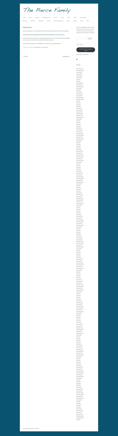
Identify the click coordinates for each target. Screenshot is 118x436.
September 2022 (80, 99)
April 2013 (78, 299)
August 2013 (79, 291)
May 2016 (78, 232)
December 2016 (79, 219)
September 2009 (80, 376)
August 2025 (79, 72)
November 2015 (79, 243)
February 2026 (79, 68)
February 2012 (79, 324)
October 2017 (79, 201)
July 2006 (78, 419)
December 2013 (79, 284)
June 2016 (78, 230)
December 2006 (79, 416)
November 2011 (79, 329)
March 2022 (79, 108)
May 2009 (78, 383)
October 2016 (79, 223)
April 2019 (78, 169)
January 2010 (79, 369)
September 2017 (80, 203)
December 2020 (79, 133)
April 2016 (78, 234)
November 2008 (79, 394)
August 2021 (79, 119)
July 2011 (78, 336)
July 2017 (78, 207)
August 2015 (79, 248)
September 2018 (80, 182)
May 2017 (78, 210)
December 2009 (79, 371)
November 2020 (79, 135)
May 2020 (78, 146)
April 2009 (78, 385)
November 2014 (79, 264)
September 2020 (80, 138)
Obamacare (66, 56)
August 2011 (79, 335)
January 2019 (79, 174)
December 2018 (79, 176)
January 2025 (79, 74)
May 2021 (78, 124)
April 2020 (78, 147)
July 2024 (78, 79)
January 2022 (79, 111)
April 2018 (78, 191)
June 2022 (78, 102)
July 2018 (78, 185)
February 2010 (79, 367)
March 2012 (79, 322)
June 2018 (78, 187)
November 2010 (79, 351)
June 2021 (78, 122)
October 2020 (79, 137)
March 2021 (79, 128)
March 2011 (79, 344)
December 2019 (79, 155)
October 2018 (79, 180)
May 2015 (78, 254)
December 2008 (79, 392)
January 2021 (79, 131)
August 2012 (79, 313)
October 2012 (79, 309)
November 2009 (79, 372)
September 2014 (80, 268)
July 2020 (78, 142)
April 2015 (78, 255)
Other (81, 21)
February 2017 (79, 216)
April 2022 (78, 106)
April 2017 (78, 212)
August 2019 (79, 162)
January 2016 (79, 239)
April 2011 (78, 342)
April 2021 (78, 126)
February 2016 (79, 237)
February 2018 (79, 194)
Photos (49, 21)
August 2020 (79, 140)
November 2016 (79, 221)
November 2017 (79, 200)
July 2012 (78, 315)
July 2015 (78, 250)
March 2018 (79, 192)
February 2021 (79, 129)
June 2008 (78, 403)
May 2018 (78, 189)
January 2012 (79, 326)
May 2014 (78, 275)
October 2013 (79, 288)
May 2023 (78, 90)
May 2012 (78, 318)
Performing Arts (46, 17)
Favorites (32, 21)
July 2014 (78, 272)
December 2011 (79, 327)
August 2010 (79, 356)
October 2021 (79, 115)
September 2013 (80, 290)
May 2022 (78, 104)
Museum (37, 17)
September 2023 (80, 86)
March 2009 (79, 387)
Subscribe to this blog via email (85, 49)
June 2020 (78, 144)
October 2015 (79, 245)
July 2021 (78, 120)
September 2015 (80, 246)
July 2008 (78, 401)
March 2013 (79, 300)
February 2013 (79, 302)
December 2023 (79, 83)
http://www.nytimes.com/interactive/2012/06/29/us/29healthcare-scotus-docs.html (43, 34)
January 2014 (79, 282)
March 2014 (79, 279)
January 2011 (79, 347)
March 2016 (79, 236)
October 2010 (79, 353)
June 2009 (78, 381)
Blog (87, 21)
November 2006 (79, 417)
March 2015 (79, 257)
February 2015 (79, 259)
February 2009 (79, 389)
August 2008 (79, 399)
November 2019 (79, 156)
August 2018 (79, 183)
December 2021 (79, 113)
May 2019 (78, 167)
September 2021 (80, 117)
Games (68, 21)
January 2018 (79, 196)
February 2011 (79, 345)
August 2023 (79, 88)
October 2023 (79, 84)
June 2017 (78, 209)
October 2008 (79, 396)
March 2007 (79, 412)
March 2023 (79, 92)
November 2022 (79, 97)
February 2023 (79, 93)
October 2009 (79, 374)
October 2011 (79, 331)
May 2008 (78, 405)
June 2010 (78, 360)
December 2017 (79, 198)
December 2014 (79, 263)
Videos (75, 17)
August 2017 (79, 205)
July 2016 (78, 228)
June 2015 (78, 252)
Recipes (55, 17)
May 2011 (78, 340)
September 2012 (80, 311)
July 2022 (78, 101)
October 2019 (79, 158)
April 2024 (78, 81)
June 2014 (78, 273)
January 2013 (79, 304)
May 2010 (78, 362)
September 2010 (80, 354)
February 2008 (79, 410)
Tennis (25, 56)
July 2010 (78, 358)
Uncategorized (37, 47)
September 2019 (80, 160)
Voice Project (83, 17)
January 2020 (79, 153)
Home (24, 17)
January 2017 (79, 218)
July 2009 (78, 380)
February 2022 (79, 110)
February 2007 (79, 414)
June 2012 (78, 317)
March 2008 (79, 408)
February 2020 (79, 151)
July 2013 (78, 293)
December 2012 (79, 306)
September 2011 (80, 333)
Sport (68, 17)
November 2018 (79, 178)
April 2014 (78, 277)
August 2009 (79, 378)
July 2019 (78, 164)
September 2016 (80, 225)
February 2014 (79, 281)
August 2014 (79, 270)
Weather (25, 21)
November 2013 (79, 286)
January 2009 (79, 390)
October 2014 (79, 266)
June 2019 (78, 165)
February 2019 (79, 173)
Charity (75, 21)
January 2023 (79, 95)
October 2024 (79, 75)
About (30, 17)
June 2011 (78, 338)
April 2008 (78, 407)
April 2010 (78, 363)
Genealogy (41, 21)
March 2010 (79, 365)
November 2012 (79, 308)
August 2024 (79, 77)
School (62, 17)
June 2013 (78, 295)
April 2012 (78, 320)
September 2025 (80, 70)
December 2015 (79, 241)
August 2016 (79, 227)
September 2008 (80, 398)
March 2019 (79, 171)
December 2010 (79, 349)
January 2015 (79, 261)
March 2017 (79, 214)
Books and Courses (58, 21)
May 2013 (78, 297)
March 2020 (79, 149)
